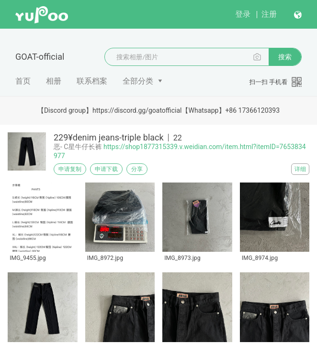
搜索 (285, 57)
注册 (269, 14)
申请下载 (106, 169)
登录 (242, 14)
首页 (23, 81)
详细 (300, 169)
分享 (137, 169)
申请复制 (69, 169)
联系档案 (92, 81)
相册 (53, 81)
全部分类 (138, 81)
